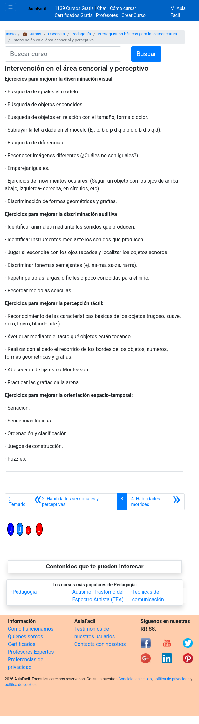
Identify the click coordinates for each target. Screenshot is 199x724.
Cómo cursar (123, 8)
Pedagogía (81, 34)
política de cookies (21, 685)
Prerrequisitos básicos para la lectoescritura (137, 34)
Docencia (56, 34)
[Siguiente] (156, 501)
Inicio (11, 34)
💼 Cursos (31, 34)
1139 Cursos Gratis (75, 8)
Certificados (21, 644)
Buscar (146, 54)
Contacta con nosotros (100, 644)
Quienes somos (25, 636)
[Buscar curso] (63, 54)
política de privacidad (171, 679)
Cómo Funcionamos (30, 629)
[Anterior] (73, 501)
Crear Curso (133, 15)
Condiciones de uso (135, 679)
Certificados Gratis (74, 15)
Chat (101, 8)
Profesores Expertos (31, 652)
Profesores (107, 15)
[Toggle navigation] (10, 7)
